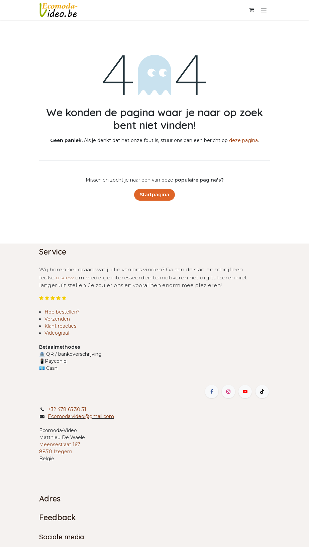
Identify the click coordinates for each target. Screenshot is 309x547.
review (65, 277)
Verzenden (57, 319)
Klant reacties (60, 326)
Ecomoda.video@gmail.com (81, 416)
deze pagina (243, 140)
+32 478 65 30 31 (67, 409)
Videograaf (57, 333)
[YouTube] (245, 391)
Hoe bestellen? (62, 312)
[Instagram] (228, 391)
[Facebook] (211, 391)
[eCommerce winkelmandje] (251, 10)
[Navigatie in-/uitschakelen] (264, 10)
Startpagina (154, 195)
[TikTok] (262, 391)
